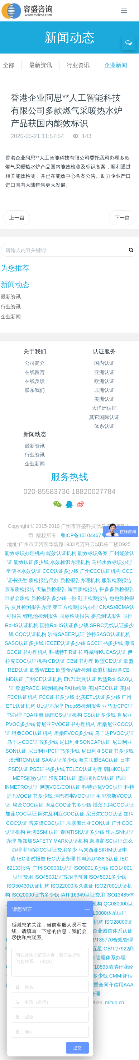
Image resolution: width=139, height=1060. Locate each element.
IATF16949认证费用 (83, 895)
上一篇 (16, 218)
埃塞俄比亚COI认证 (88, 823)
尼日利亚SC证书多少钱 (107, 751)
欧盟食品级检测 (73, 670)
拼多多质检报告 (116, 589)
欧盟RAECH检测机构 (39, 688)
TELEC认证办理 (84, 769)
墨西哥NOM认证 (96, 778)
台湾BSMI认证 (42, 832)
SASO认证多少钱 (24, 643)
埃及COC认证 (28, 805)
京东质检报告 (20, 589)
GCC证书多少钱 (105, 643)
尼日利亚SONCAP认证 (85, 742)
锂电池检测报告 (40, 616)
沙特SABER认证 (66, 634)
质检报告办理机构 (80, 580)
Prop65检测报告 (82, 706)
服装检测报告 (117, 580)
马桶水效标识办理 (112, 562)
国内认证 (104, 363)
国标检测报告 (74, 616)
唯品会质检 (17, 598)
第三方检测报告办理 (75, 607)
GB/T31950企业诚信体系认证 (100, 931)
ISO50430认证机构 (28, 886)
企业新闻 (115, 65)
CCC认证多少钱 (60, 571)
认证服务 (104, 351)
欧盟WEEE (42, 670)
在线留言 (35, 372)
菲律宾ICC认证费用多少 (50, 850)
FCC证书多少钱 (57, 697)
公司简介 (35, 363)
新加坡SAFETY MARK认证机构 (53, 841)
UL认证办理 (50, 706)
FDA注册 (33, 715)
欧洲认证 (104, 381)
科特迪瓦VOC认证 (102, 787)
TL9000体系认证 (108, 913)
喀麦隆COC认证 (47, 823)
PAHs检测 (75, 688)
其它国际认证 (104, 417)
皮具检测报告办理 (31, 607)
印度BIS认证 (62, 778)
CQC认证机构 (30, 634)
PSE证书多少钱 (47, 769)
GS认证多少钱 (99, 715)
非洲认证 (104, 390)
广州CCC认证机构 (100, 571)
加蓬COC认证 (21, 814)
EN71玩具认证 (80, 679)
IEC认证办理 (61, 859)
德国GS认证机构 (63, 715)
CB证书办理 (80, 661)
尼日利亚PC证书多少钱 (54, 751)
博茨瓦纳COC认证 (113, 805)
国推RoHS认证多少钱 (64, 625)
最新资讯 (40, 65)
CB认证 (56, 661)
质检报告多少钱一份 (53, 598)
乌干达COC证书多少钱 (32, 742)
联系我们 (35, 390)
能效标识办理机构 (25, 553)
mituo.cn (114, 1002)
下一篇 (122, 218)
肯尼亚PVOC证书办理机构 (66, 724)
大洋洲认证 (104, 408)
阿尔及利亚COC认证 (61, 814)
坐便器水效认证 (23, 571)
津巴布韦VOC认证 (75, 796)
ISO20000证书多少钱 (35, 895)
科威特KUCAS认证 (105, 652)
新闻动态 (34, 434)
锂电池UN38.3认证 (98, 859)
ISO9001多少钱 (90, 868)
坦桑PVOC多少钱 (74, 733)
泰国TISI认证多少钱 (82, 832)
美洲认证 (104, 399)
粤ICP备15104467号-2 (86, 535)
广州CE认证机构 (43, 679)
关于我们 (34, 351)
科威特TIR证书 (65, 652)
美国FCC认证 (103, 688)
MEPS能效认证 (30, 778)
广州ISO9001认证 (52, 868)
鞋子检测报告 (93, 598)
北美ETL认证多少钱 (98, 697)
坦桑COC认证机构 (32, 733)
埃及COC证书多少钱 (68, 805)
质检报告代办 (44, 580)
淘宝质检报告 (83, 589)
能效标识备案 (93, 553)
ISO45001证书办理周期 (60, 877)
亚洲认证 (104, 372)
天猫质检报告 (51, 589)
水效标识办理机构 (70, 562)
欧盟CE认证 (108, 661)
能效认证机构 (61, 553)
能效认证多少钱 (31, 562)
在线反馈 (35, 381)
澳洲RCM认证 (24, 760)
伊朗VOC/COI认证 (60, 787)
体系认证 (104, 426)
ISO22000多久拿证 (72, 886)
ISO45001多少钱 (107, 877)
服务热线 (69, 476)
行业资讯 (78, 65)
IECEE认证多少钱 (65, 643)
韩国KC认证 (117, 769)
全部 (8, 65)
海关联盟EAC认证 (98, 760)
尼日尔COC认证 (104, 814)
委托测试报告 (106, 616)
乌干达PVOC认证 (114, 733)
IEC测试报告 (31, 859)
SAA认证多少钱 (59, 760)
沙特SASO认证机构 (108, 634)
